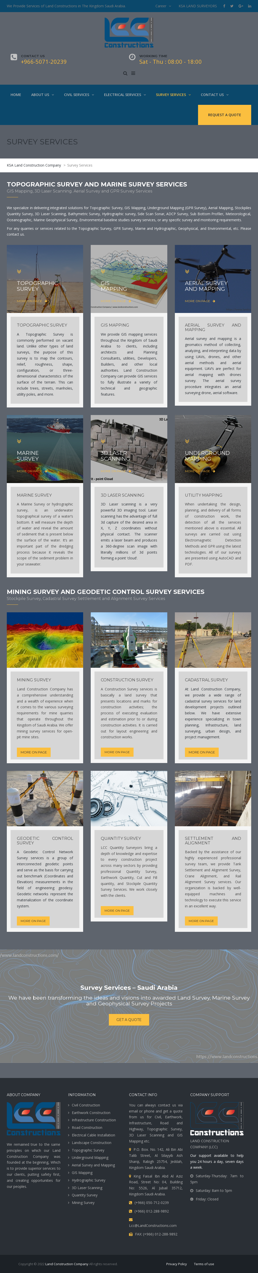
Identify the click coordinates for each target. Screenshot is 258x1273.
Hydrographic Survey (88, 1180)
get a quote (129, 1019)
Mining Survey (83, 1202)
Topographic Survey (88, 1150)
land (237, 725)
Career (160, 6)
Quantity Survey (85, 1195)
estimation (117, 719)
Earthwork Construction (91, 1112)
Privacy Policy (176, 1264)
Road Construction (87, 1127)
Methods (192, 546)
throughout (54, 719)
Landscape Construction (91, 1142)
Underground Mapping (90, 1157)
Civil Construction (86, 1105)
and (238, 894)
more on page (32, 301)
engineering (45, 887)
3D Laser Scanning (87, 1187)
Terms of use (204, 1264)
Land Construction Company (66, 1264)
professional (111, 871)
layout (122, 731)
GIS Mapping (82, 1172)
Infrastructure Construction (94, 1120)
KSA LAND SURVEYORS (198, 6)
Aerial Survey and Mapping (93, 1165)
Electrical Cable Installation (93, 1135)
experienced (207, 857)
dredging (66, 546)
